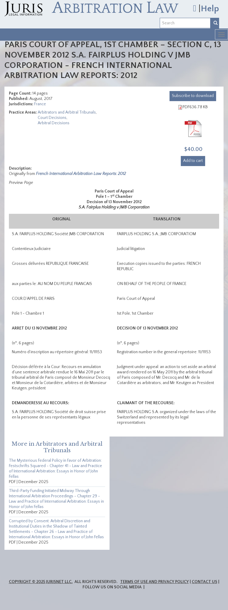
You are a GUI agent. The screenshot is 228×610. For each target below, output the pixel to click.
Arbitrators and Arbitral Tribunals (67, 112)
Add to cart (193, 160)
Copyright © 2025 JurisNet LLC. (41, 581)
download (193, 95)
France (40, 104)
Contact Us (204, 581)
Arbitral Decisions (53, 123)
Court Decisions (52, 117)
